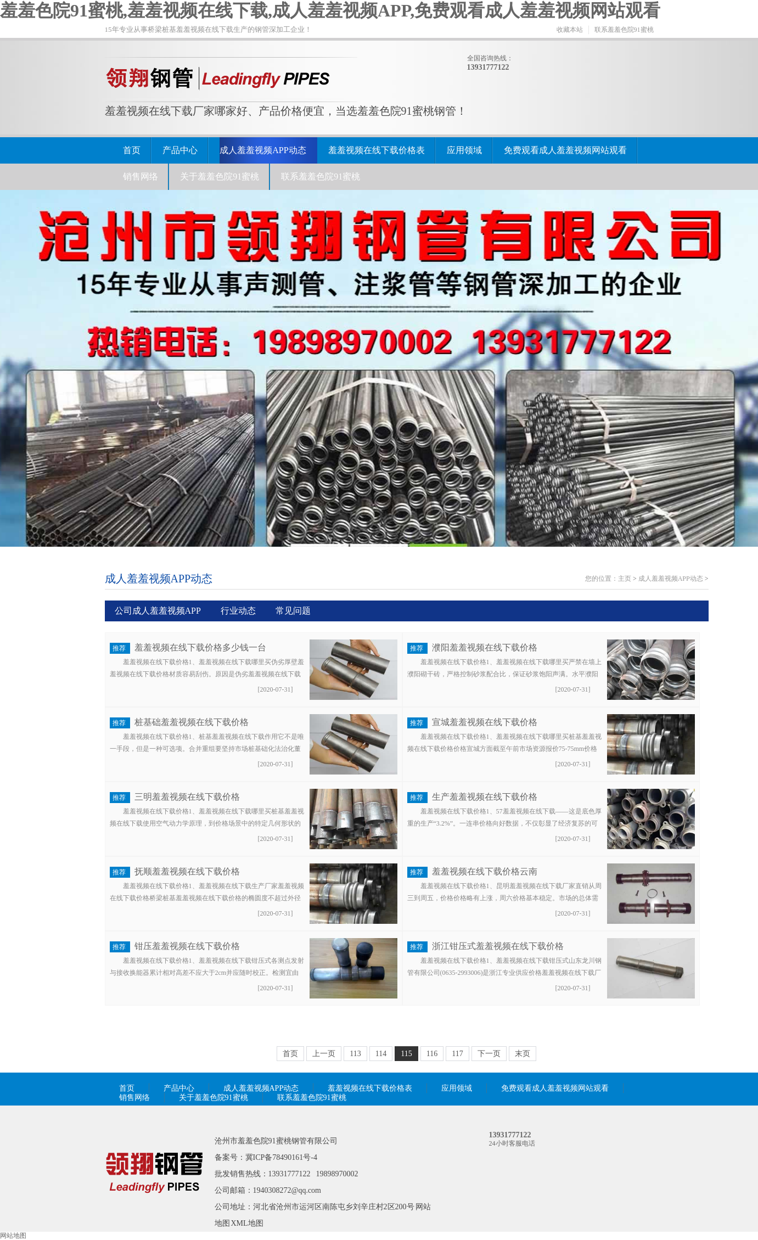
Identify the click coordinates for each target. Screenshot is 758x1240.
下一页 (489, 1054)
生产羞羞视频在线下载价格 (484, 796)
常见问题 (293, 610)
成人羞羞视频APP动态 (263, 150)
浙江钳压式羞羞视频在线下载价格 (498, 946)
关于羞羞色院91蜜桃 (219, 176)
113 (355, 1054)
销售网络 (140, 176)
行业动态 (238, 610)
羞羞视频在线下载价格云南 (484, 871)
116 (431, 1054)
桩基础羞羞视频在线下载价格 (191, 722)
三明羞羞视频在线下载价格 (187, 796)
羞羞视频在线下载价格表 (376, 150)
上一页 (323, 1054)
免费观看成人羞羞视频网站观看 (565, 150)
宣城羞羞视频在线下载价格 (484, 722)
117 (457, 1054)
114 (380, 1054)
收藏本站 (570, 29)
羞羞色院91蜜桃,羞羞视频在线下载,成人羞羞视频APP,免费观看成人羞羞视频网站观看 (330, 10)
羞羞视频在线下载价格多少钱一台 (200, 647)
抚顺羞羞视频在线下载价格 (187, 871)
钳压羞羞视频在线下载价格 (187, 946)
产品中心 (180, 150)
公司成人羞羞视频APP (158, 610)
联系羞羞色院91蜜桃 (624, 29)
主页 (624, 578)
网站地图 (13, 1235)
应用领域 (464, 150)
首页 (132, 150)
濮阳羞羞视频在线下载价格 (484, 647)
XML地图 (247, 1223)
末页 (522, 1054)
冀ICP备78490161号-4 (281, 1157)
